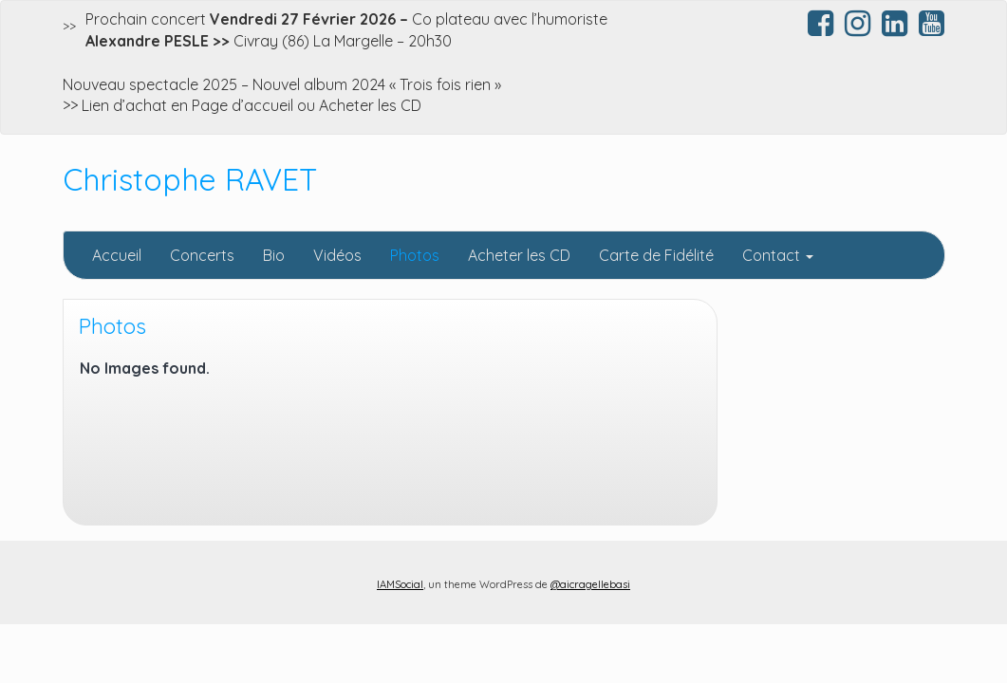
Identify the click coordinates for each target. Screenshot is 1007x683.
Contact (777, 255)
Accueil (116, 255)
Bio (274, 255)
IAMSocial (400, 584)
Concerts (202, 255)
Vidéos (337, 255)
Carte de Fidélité (656, 255)
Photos (414, 255)
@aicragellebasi (590, 584)
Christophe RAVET (190, 179)
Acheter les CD (519, 255)
